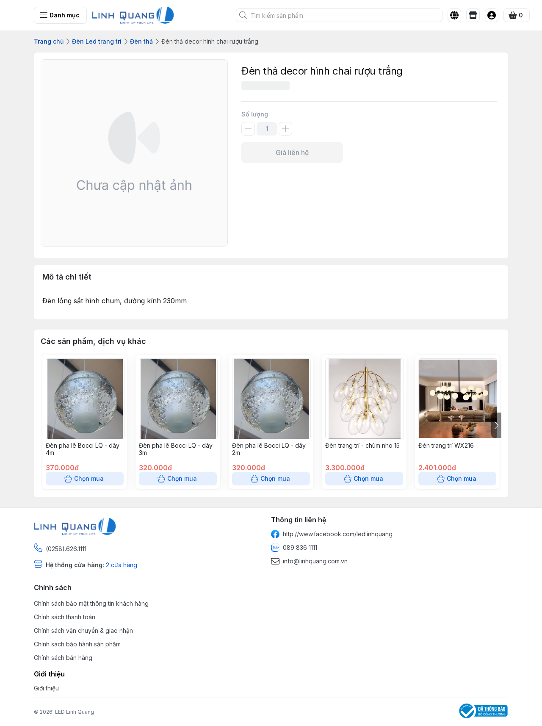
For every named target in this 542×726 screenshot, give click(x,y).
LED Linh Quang (74, 712)
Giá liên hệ (292, 152)
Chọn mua (85, 478)
